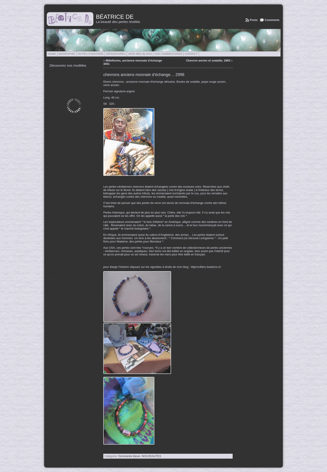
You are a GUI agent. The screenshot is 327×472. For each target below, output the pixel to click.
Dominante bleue (129, 456)
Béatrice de (115, 17)
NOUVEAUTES (151, 456)
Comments (272, 20)
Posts (254, 20)
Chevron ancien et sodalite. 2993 (208, 60)
